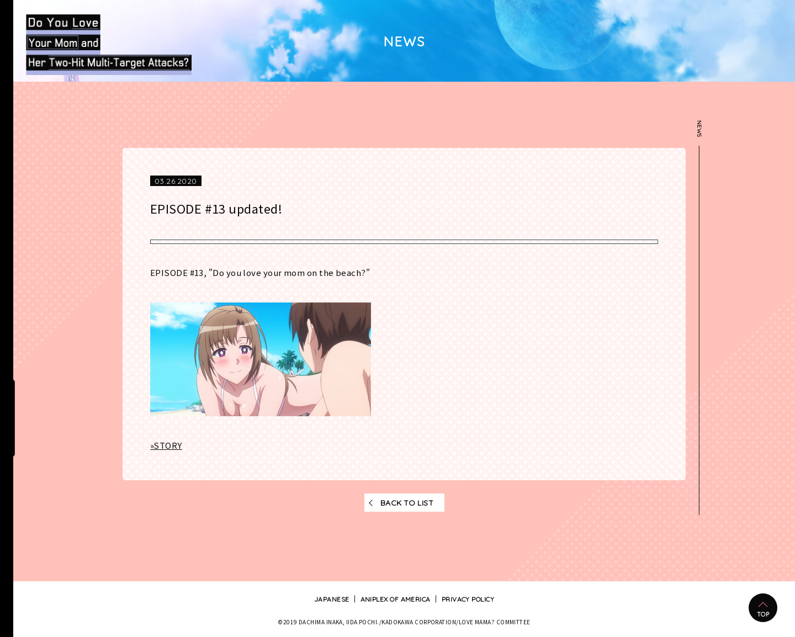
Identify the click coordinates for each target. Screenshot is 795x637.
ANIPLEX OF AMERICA (396, 599)
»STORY (166, 445)
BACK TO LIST (406, 502)
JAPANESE (331, 599)
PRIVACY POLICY (468, 599)
